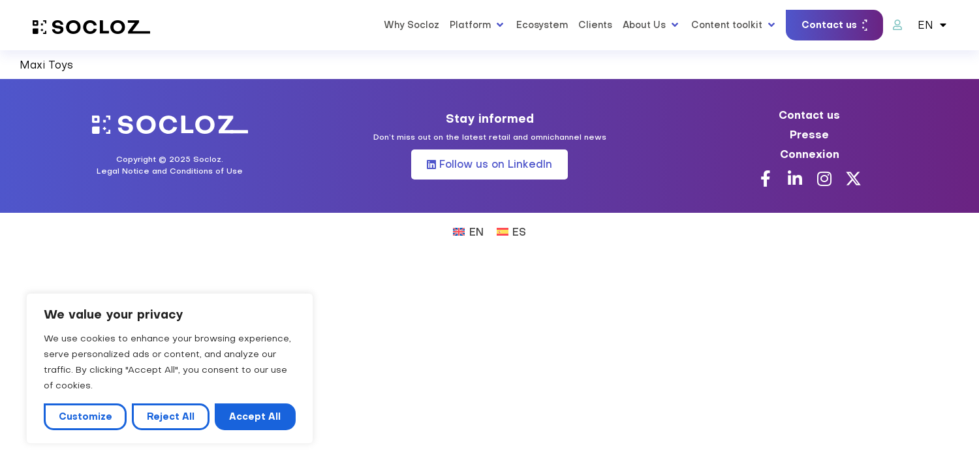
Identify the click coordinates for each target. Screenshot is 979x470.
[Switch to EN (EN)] (467, 230)
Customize (85, 416)
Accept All (255, 416)
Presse (809, 134)
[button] (477, 25)
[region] (169, 368)
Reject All (170, 416)
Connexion (809, 154)
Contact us (809, 115)
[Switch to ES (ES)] (511, 230)
